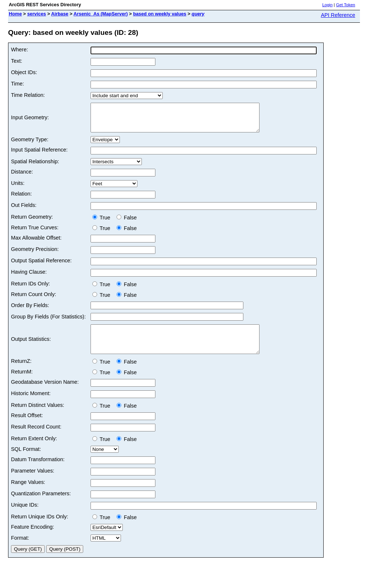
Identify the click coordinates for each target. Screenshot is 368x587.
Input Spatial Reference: (39, 155)
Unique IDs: (24, 516)
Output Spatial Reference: (41, 266)
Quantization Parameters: (41, 504)
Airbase (60, 14)
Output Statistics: (31, 347)
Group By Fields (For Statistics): (48, 322)
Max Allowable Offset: (36, 243)
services (36, 14)
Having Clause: (29, 277)
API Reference (338, 15)
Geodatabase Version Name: (45, 393)
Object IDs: (24, 72)
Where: (19, 49)
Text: (16, 61)
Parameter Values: (32, 482)
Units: (18, 189)
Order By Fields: (30, 311)
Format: (20, 549)
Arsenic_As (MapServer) (101, 14)
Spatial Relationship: (35, 167)
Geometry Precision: (35, 255)
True (102, 223)
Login (327, 5)
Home (15, 14)
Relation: (21, 199)
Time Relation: (28, 95)
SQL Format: (26, 460)
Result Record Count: (36, 438)
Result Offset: (27, 426)
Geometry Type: (29, 145)
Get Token (345, 5)
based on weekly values (159, 14)
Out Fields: (24, 211)
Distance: (22, 177)
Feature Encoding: (32, 538)
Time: (17, 84)
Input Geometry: (30, 120)
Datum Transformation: (38, 470)
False (127, 223)
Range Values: (28, 493)
